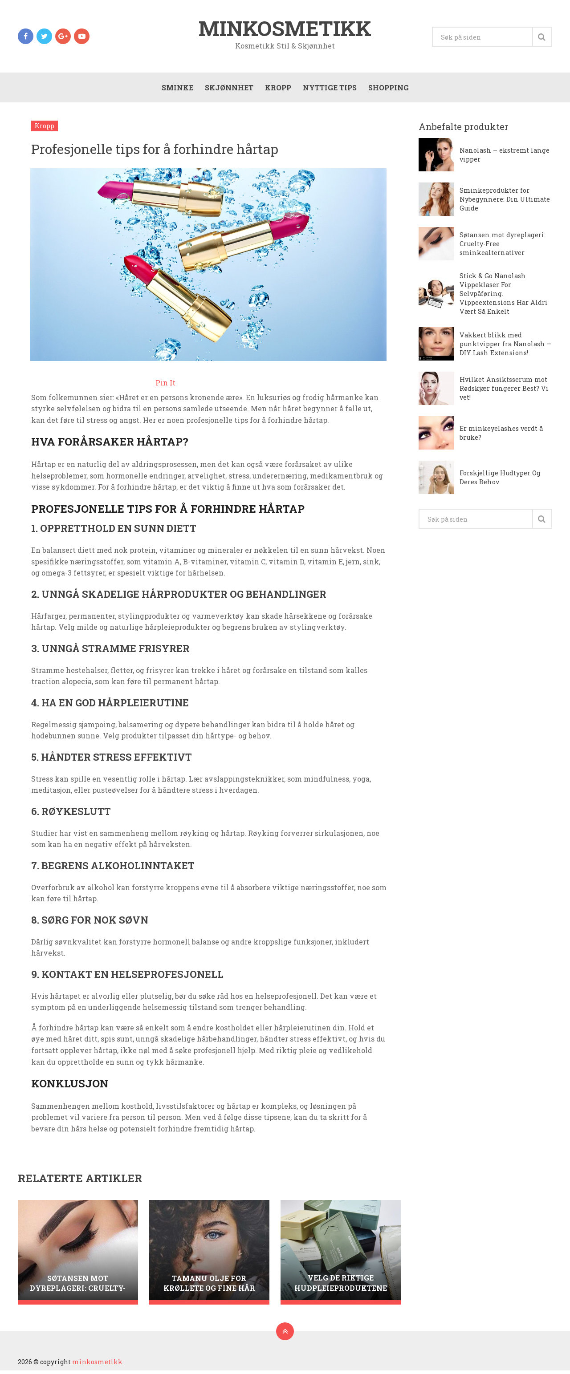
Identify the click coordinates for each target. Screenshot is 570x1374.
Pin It (165, 386)
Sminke (176, 89)
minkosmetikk (285, 28)
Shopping (387, 89)
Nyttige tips (329, 89)
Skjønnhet (228, 89)
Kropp (277, 89)
